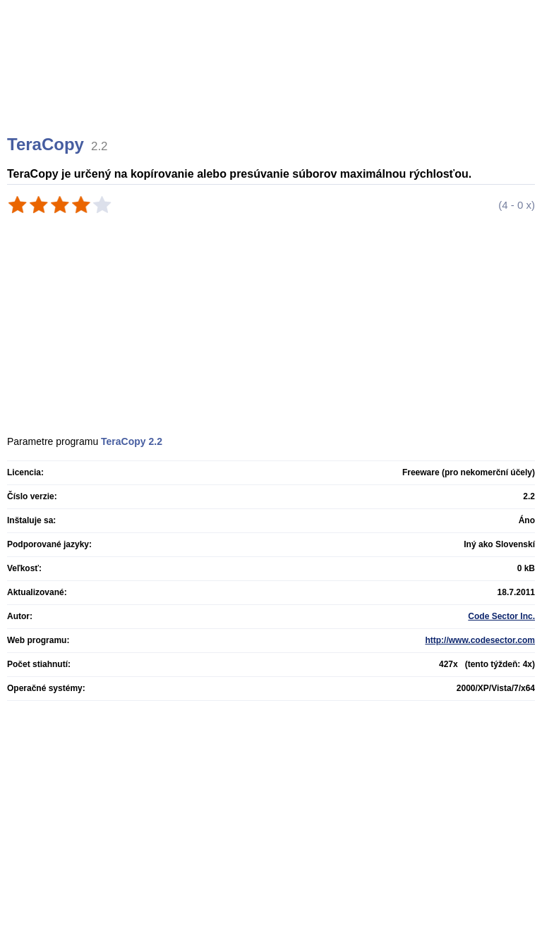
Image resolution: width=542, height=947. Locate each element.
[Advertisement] (273, 84)
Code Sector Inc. (501, 616)
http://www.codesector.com (480, 640)
